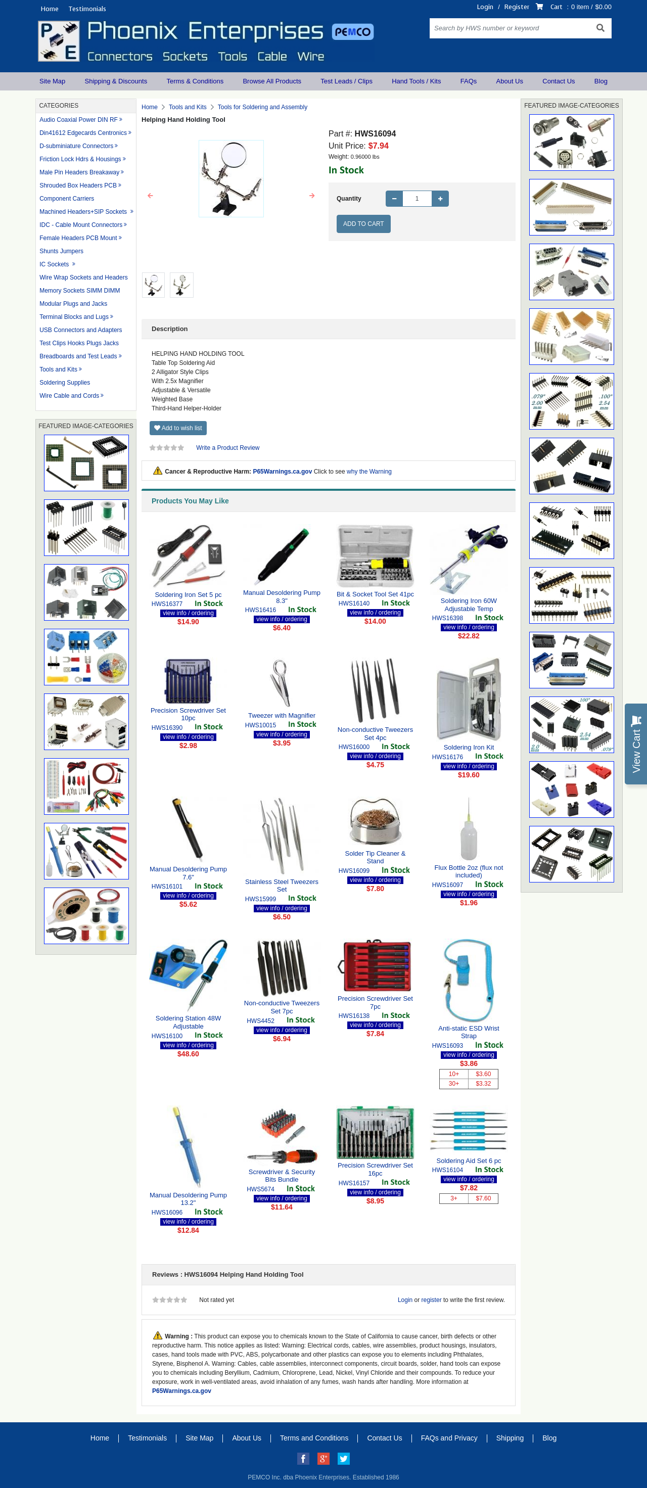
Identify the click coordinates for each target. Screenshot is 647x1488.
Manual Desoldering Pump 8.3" (281, 596)
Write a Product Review (227, 447)
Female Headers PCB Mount (78, 238)
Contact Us (558, 81)
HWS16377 (167, 604)
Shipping (510, 1438)
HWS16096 (167, 1212)
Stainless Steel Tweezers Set (281, 886)
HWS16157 (354, 1183)
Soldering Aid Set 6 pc (469, 1161)
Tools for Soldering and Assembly (262, 107)
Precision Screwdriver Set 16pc (375, 1169)
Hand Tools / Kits (416, 81)
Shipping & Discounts (116, 81)
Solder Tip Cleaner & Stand (375, 857)
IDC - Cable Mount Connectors (80, 224)
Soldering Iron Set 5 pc (188, 594)
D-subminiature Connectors (76, 146)
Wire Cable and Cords (69, 395)
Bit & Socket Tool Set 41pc (375, 594)
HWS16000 (354, 747)
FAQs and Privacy (449, 1438)
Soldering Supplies (64, 382)
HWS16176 (447, 757)
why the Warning (369, 471)
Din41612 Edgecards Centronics (83, 132)
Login (485, 7)
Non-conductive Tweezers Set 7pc (281, 1007)
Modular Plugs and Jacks (73, 303)
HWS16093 (447, 1045)
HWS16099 (354, 870)
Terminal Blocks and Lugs (74, 316)
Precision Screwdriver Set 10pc (188, 714)
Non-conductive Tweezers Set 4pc (375, 733)
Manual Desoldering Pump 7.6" (188, 873)
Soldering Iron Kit (469, 747)
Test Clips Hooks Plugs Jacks (79, 343)
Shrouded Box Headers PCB (78, 185)
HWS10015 (260, 725)
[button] (151, 196)
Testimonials (87, 9)
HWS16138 (354, 1015)
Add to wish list (178, 428)
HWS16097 (447, 885)
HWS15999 (260, 899)
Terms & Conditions (194, 81)
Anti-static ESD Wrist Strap (468, 1032)
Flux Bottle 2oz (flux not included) (469, 871)
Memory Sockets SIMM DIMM (79, 290)
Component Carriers (66, 198)
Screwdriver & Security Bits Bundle (282, 1176)
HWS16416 (260, 610)
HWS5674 (260, 1189)
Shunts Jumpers (61, 251)
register (432, 1300)
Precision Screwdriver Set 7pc (375, 1002)
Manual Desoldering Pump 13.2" (188, 1199)
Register (516, 7)
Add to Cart (363, 223)
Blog (601, 81)
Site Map (52, 81)
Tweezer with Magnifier (281, 715)
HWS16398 (447, 618)
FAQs (468, 81)
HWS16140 (354, 603)
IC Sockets (54, 264)
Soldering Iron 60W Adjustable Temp (469, 605)
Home (49, 9)
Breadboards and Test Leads (78, 356)
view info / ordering (188, 613)
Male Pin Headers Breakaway (79, 172)
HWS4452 (260, 1021)
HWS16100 (167, 1036)
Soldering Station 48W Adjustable (188, 1022)
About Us (509, 81)
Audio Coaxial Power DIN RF (78, 119)
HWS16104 (447, 1170)
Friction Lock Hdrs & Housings (80, 159)
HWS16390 (167, 727)
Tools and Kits (58, 369)
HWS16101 (167, 886)
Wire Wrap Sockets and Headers (83, 277)
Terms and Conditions (314, 1438)
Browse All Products (272, 81)
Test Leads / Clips (346, 81)
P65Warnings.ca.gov (282, 471)
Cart (556, 7)
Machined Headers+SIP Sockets (83, 211)
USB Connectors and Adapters (80, 330)
